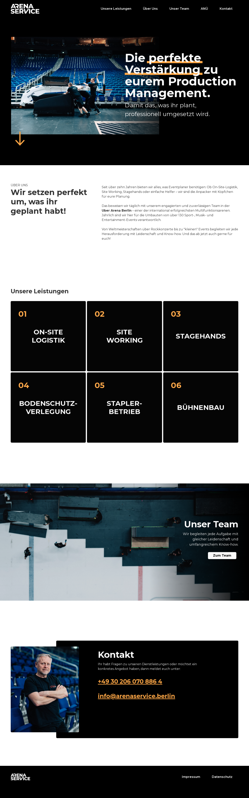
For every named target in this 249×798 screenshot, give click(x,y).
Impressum (191, 777)
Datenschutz (222, 777)
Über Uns (150, 9)
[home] (25, 9)
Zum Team (222, 555)
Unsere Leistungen (116, 9)
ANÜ (204, 9)
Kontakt (226, 9)
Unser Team (179, 9)
